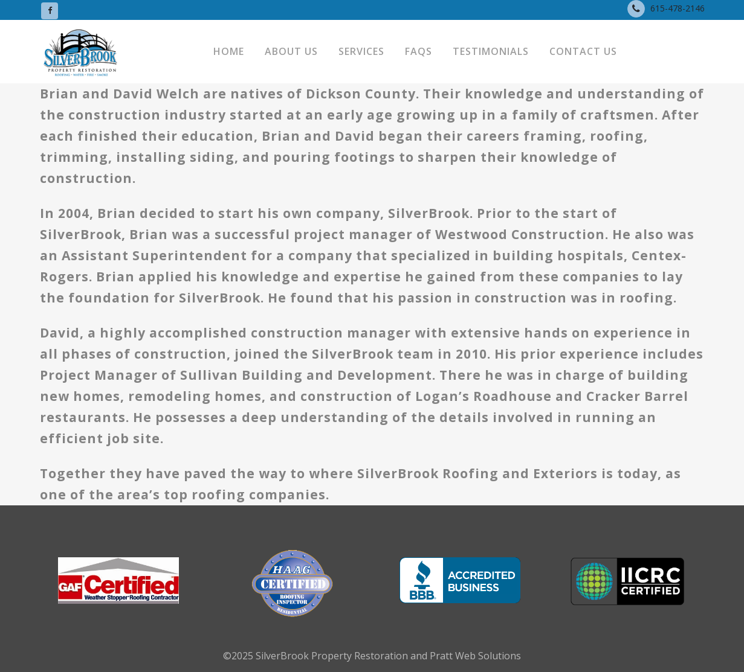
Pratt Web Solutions (475, 655)
